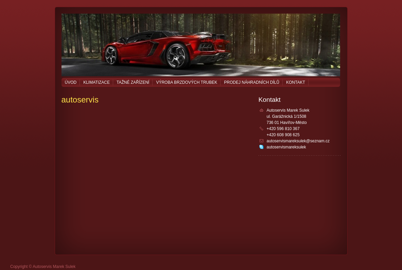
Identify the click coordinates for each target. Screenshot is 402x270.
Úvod (71, 82)
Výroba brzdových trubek (186, 82)
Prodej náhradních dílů (251, 82)
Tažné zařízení (133, 82)
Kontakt (295, 82)
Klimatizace (96, 82)
